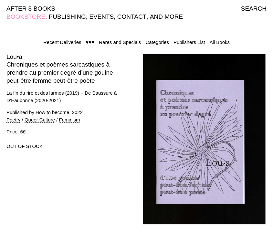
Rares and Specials (120, 42)
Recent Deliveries (62, 42)
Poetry (13, 119)
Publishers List (189, 42)
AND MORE (166, 16)
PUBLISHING (67, 16)
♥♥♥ (90, 42)
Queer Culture (40, 119)
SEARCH (254, 8)
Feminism (69, 119)
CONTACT (131, 16)
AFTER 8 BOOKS (30, 8)
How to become (52, 112)
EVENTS (101, 16)
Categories (157, 42)
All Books (219, 42)
